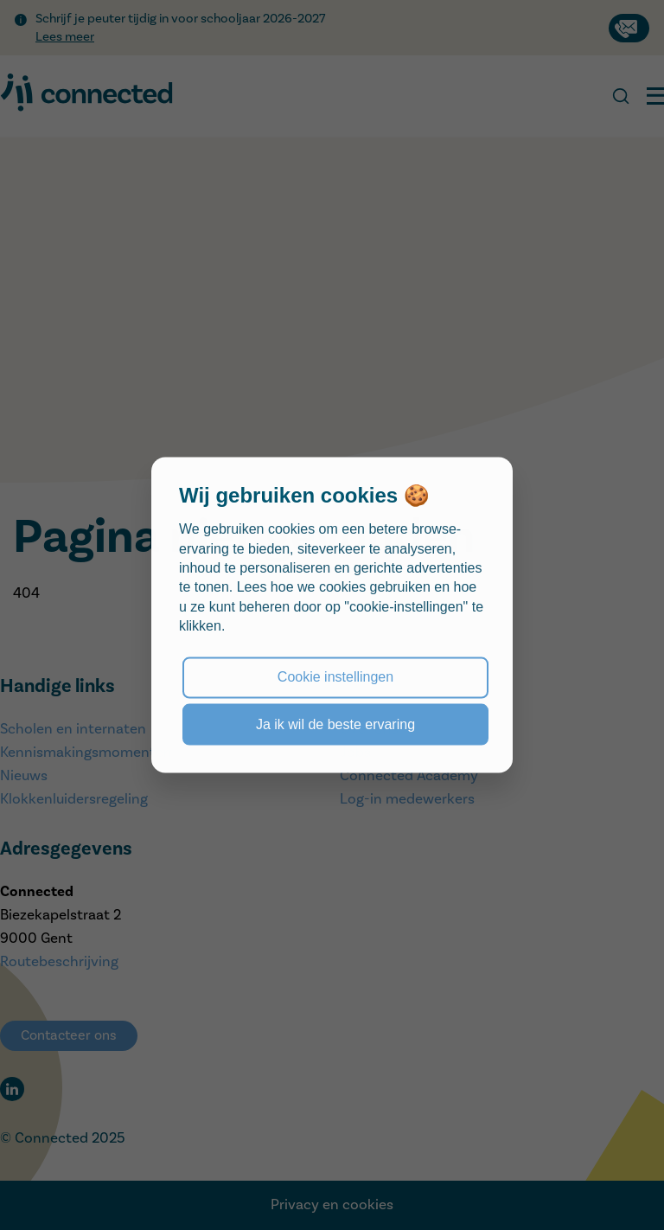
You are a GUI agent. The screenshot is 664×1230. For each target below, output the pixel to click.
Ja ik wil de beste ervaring (335, 723)
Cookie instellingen (335, 676)
